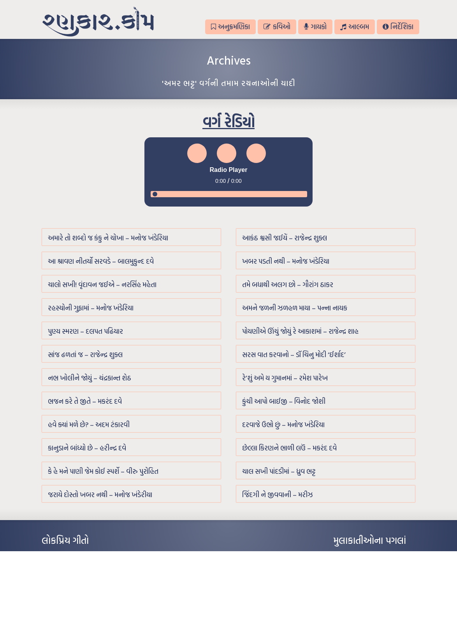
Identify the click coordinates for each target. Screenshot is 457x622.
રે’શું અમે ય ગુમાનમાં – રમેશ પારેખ (285, 378)
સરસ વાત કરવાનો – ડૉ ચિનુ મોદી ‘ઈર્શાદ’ (294, 354)
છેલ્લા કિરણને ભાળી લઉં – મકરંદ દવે (289, 448)
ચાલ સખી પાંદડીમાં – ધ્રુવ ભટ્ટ (279, 471)
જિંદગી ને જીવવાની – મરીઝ (277, 494)
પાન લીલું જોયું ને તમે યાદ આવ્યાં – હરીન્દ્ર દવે (83, 578)
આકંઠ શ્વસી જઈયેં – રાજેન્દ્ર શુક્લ (284, 238)
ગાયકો (315, 26)
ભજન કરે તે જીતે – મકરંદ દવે (85, 401)
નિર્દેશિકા (398, 26)
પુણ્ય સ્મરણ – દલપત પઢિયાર (85, 331)
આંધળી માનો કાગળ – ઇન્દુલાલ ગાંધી (74, 555)
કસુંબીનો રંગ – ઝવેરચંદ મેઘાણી (70, 602)
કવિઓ (277, 26)
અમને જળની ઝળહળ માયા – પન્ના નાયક (294, 308)
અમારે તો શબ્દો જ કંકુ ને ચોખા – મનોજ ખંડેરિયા (108, 238)
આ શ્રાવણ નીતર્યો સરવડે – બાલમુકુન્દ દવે (101, 261)
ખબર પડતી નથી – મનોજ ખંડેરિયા (285, 261)
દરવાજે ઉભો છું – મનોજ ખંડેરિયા (283, 424)
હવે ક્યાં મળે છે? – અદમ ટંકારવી (89, 424)
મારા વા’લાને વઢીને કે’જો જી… (69, 567)
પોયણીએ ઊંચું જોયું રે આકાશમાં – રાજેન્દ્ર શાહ (300, 331)
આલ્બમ (354, 26)
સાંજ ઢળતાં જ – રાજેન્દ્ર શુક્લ (85, 354)
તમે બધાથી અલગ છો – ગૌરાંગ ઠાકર (287, 284)
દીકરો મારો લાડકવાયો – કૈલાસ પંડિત (75, 590)
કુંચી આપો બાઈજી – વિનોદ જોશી (283, 401)
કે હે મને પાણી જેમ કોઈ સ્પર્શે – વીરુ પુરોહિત (103, 471)
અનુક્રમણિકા (230, 26)
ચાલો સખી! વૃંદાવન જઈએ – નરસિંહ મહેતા (102, 284)
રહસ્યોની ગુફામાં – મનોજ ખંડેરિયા (91, 308)
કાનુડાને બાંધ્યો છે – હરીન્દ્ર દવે (87, 448)
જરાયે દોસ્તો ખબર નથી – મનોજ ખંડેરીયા (100, 494)
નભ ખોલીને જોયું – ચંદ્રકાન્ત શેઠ (89, 378)
